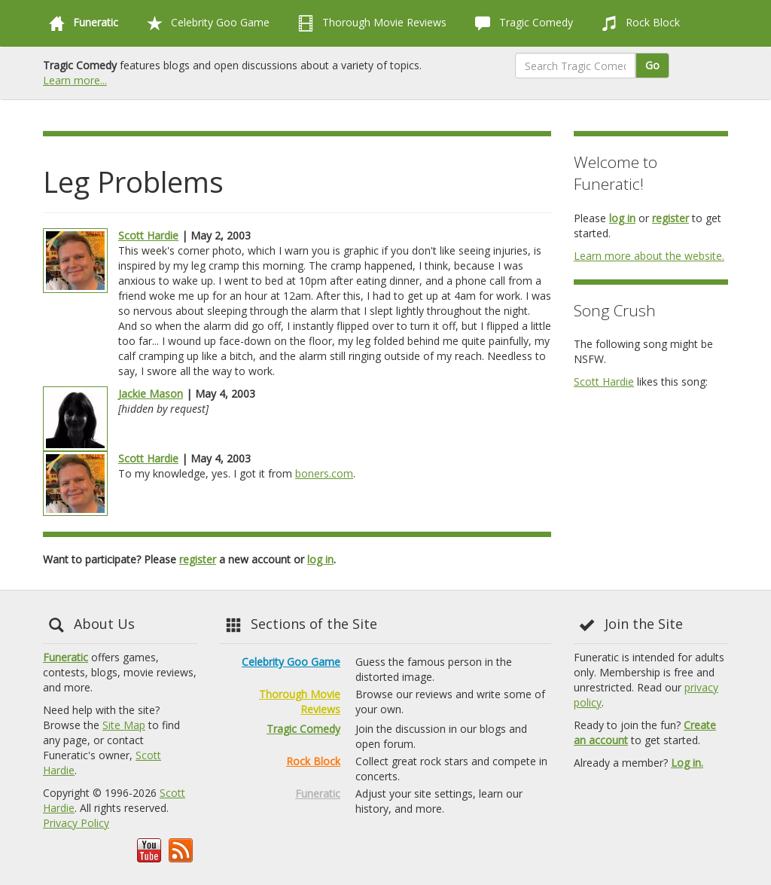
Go (652, 65)
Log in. (687, 762)
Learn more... (75, 80)
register (197, 559)
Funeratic (65, 657)
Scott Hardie (148, 235)
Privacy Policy (76, 823)
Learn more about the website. (649, 256)
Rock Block (638, 23)
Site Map (123, 725)
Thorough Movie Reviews (369, 23)
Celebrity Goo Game (205, 23)
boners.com (324, 473)
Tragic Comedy (521, 23)
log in (320, 559)
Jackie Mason (150, 393)
